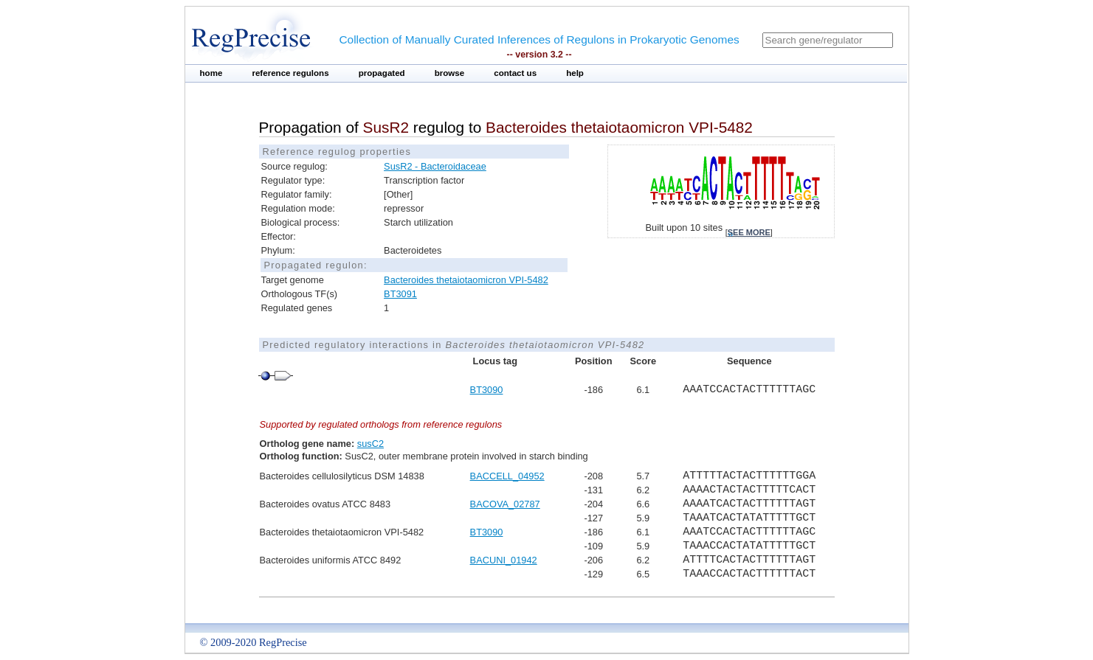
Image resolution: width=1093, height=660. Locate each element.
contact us (515, 73)
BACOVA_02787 (505, 504)
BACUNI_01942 (503, 560)
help (575, 73)
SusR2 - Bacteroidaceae (435, 166)
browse (450, 73)
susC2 (370, 443)
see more (749, 232)
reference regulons (290, 73)
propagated (382, 73)
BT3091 (400, 293)
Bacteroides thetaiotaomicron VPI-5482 (466, 279)
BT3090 (486, 389)
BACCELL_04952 (507, 476)
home (211, 73)
